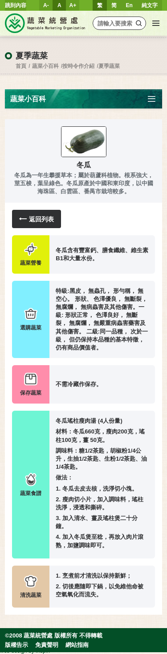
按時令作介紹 (78, 66)
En (129, 5)
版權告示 (16, 645)
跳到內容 (15, 5)
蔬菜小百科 (45, 66)
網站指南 (77, 645)
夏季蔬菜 (109, 66)
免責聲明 (46, 645)
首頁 (21, 66)
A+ (73, 5)
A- (46, 5)
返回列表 (36, 219)
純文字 (150, 5)
